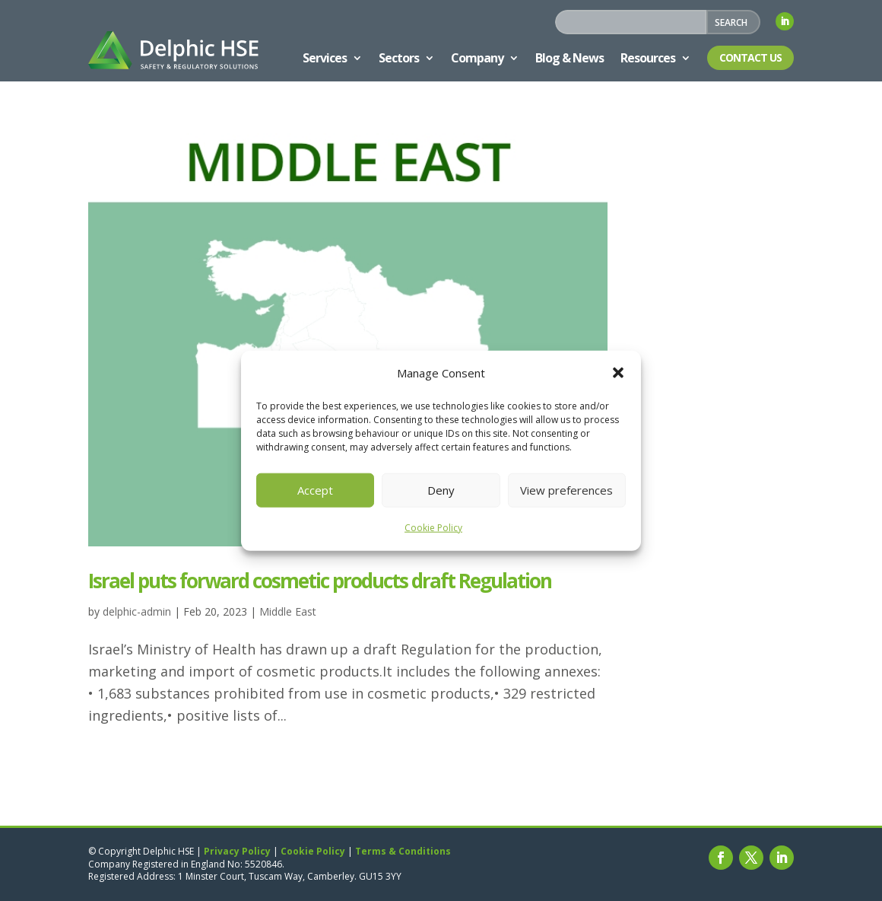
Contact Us (750, 57)
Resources (647, 57)
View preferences (566, 490)
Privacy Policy (237, 851)
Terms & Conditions (403, 851)
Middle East (287, 611)
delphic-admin (137, 611)
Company (477, 57)
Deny (441, 490)
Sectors (399, 57)
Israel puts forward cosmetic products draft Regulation (319, 580)
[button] (618, 372)
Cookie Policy (433, 527)
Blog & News (569, 57)
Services (325, 57)
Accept (315, 490)
